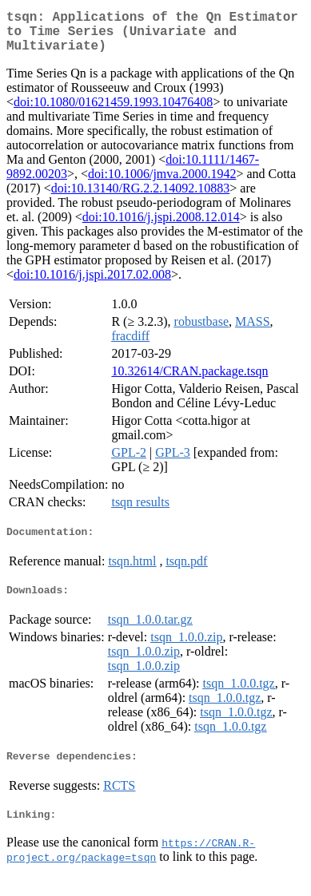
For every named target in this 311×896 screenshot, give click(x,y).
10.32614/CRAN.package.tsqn (189, 380)
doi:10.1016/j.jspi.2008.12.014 (161, 226)
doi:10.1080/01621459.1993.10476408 (113, 111)
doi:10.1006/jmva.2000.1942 (162, 183)
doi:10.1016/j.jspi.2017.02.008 (92, 284)
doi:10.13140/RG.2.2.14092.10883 (140, 197)
